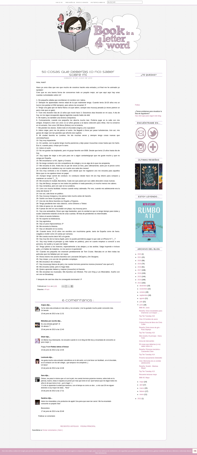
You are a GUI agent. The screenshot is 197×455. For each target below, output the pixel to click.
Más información (100, 453)
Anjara (44, 305)
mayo (142, 382)
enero (142, 394)
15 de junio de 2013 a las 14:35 (52, 350)
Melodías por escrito (49, 321)
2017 (140, 270)
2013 (140, 283)
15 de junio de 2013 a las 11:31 (52, 314)
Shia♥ (43, 337)
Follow (137, 105)
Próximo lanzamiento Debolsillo (150, 358)
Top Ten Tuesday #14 (147, 355)
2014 (140, 280)
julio (141, 302)
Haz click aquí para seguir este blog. (148, 116)
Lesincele (45, 357)
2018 (140, 267)
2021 (140, 257)
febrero (142, 391)
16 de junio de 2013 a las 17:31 (52, 391)
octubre (142, 292)
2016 (140, 273)
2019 (140, 264)
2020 (140, 261)
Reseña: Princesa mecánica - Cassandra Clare (150, 350)
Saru (43, 375)
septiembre (144, 295)
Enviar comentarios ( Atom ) (53, 430)
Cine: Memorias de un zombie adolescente (150, 362)
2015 (140, 277)
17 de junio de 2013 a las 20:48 (52, 411)
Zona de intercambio (146, 341)
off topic (47, 289)
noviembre (144, 289)
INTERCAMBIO (98, 2)
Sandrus (44, 398)
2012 (140, 399)
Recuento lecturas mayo (148, 374)
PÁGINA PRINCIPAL (87, 426)
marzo (142, 388)
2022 (140, 254)
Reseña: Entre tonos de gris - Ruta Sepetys (149, 328)
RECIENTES (65, 426)
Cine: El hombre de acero (148, 319)
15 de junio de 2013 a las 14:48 (52, 368)
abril (141, 385)
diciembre (143, 286)
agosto (142, 298)
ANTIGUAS (74, 426)
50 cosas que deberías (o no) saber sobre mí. (149, 345)
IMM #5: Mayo (144, 378)
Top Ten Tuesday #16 (147, 316)
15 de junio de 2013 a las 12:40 (52, 329)
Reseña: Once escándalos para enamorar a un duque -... (150, 312)
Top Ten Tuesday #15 (147, 333)
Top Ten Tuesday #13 (147, 371)
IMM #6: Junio (144, 308)
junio (142, 305)
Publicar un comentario (46, 416)
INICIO (59, 2)
